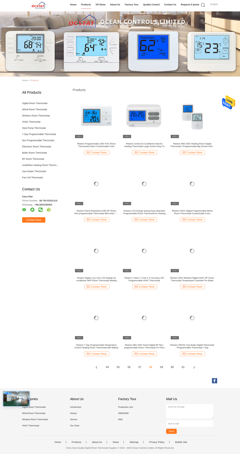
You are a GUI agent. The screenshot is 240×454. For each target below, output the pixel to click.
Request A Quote (190, 4)
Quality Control (151, 4)
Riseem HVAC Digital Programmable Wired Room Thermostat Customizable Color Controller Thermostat (192, 212)
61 (183, 367)
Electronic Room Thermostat (36, 146)
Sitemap (133, 442)
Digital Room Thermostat (34, 103)
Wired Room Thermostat (34, 109)
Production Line (125, 407)
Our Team (74, 425)
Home (73, 4)
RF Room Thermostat (33, 159)
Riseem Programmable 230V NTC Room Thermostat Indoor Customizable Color (96, 145)
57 (139, 367)
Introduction (75, 407)
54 (107, 367)
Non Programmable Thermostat (38, 140)
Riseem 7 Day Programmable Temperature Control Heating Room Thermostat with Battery (96, 346)
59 (161, 367)
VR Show (100, 4)
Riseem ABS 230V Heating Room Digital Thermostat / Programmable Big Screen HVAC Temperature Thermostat (192, 145)
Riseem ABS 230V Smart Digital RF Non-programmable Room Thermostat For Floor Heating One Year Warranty (144, 346)
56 (129, 367)
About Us (115, 4)
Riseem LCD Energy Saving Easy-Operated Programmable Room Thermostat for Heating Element (144, 212)
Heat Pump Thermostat (34, 128)
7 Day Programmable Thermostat (39, 134)
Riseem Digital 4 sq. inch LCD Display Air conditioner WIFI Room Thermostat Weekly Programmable (96, 279)
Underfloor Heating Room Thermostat (40, 165)
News (116, 442)
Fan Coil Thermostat (32, 177)
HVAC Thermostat (31, 122)
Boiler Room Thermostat (34, 152)
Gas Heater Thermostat (34, 171)
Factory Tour (132, 4)
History (73, 413)
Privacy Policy (156, 442)
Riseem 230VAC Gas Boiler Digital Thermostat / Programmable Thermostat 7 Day (192, 346)
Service (73, 419)
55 (118, 367)
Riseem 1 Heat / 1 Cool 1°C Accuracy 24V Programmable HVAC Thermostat (144, 279)
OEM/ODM (123, 413)
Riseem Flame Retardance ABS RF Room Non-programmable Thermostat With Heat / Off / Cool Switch (97, 212)
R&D (120, 419)
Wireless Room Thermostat (36, 115)
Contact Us (170, 4)
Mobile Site (181, 442)
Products (86, 4)
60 (172, 367)
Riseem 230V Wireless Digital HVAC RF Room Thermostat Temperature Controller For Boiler (192, 279)
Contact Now (33, 220)
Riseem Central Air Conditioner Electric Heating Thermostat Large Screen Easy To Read (144, 145)
